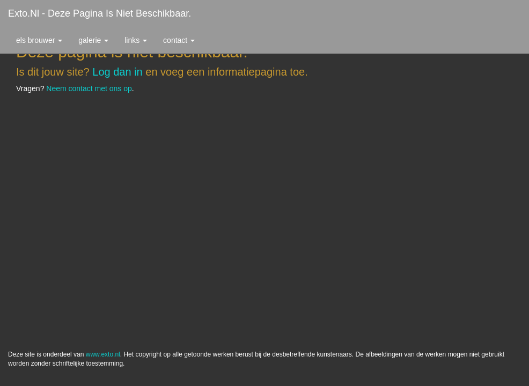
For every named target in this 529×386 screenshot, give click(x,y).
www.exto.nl (103, 354)
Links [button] (135, 40)
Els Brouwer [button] (39, 40)
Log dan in (117, 72)
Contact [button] (179, 40)
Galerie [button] (93, 40)
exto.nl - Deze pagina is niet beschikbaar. (99, 13)
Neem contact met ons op (89, 88)
